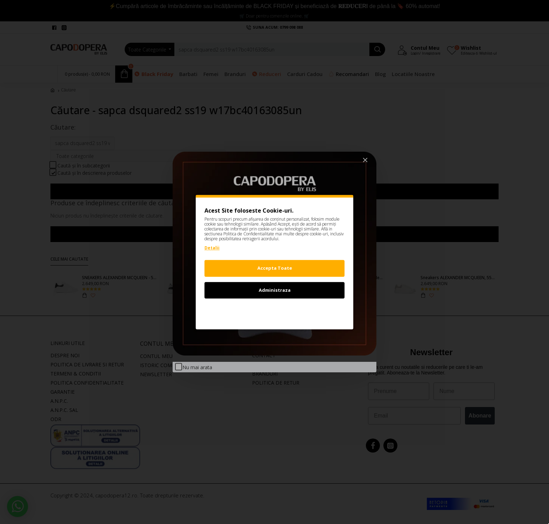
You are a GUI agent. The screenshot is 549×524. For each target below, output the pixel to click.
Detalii (212, 248)
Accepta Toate (274, 268)
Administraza (275, 290)
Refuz (274, 312)
